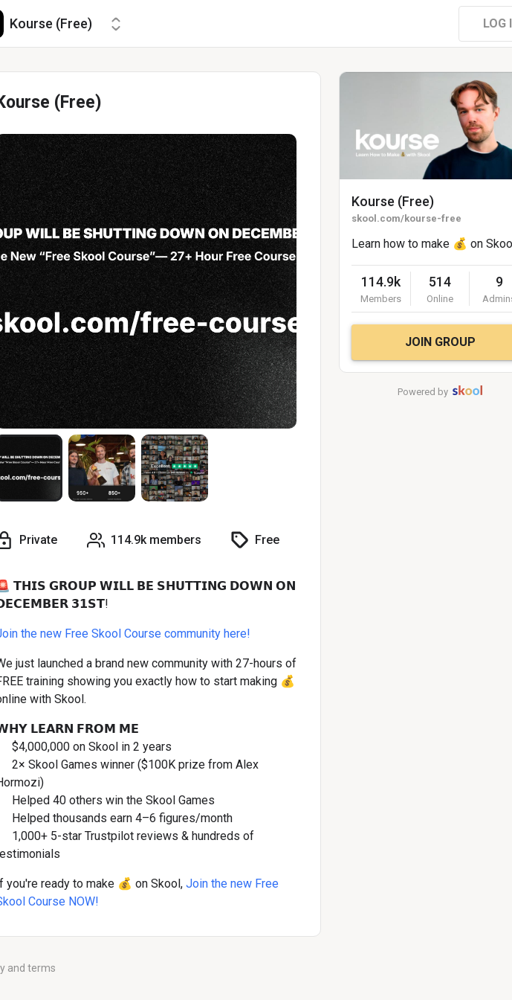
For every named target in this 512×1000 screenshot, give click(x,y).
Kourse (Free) (392, 201)
